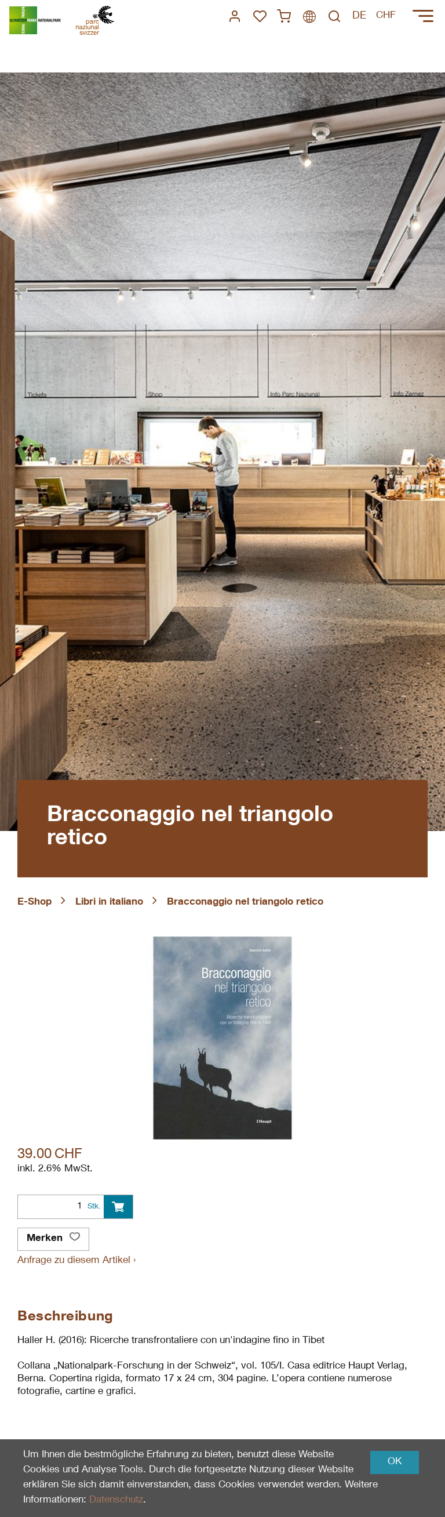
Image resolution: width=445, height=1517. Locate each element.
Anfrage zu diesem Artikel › (76, 1261)
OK (395, 1462)
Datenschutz (116, 1500)
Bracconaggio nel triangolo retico (245, 903)
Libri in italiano (109, 903)
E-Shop (34, 903)
